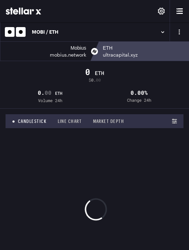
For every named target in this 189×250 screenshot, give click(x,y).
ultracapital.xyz (120, 55)
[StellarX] (23, 11)
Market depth (108, 121)
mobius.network (68, 55)
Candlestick (32, 121)
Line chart (70, 121)
